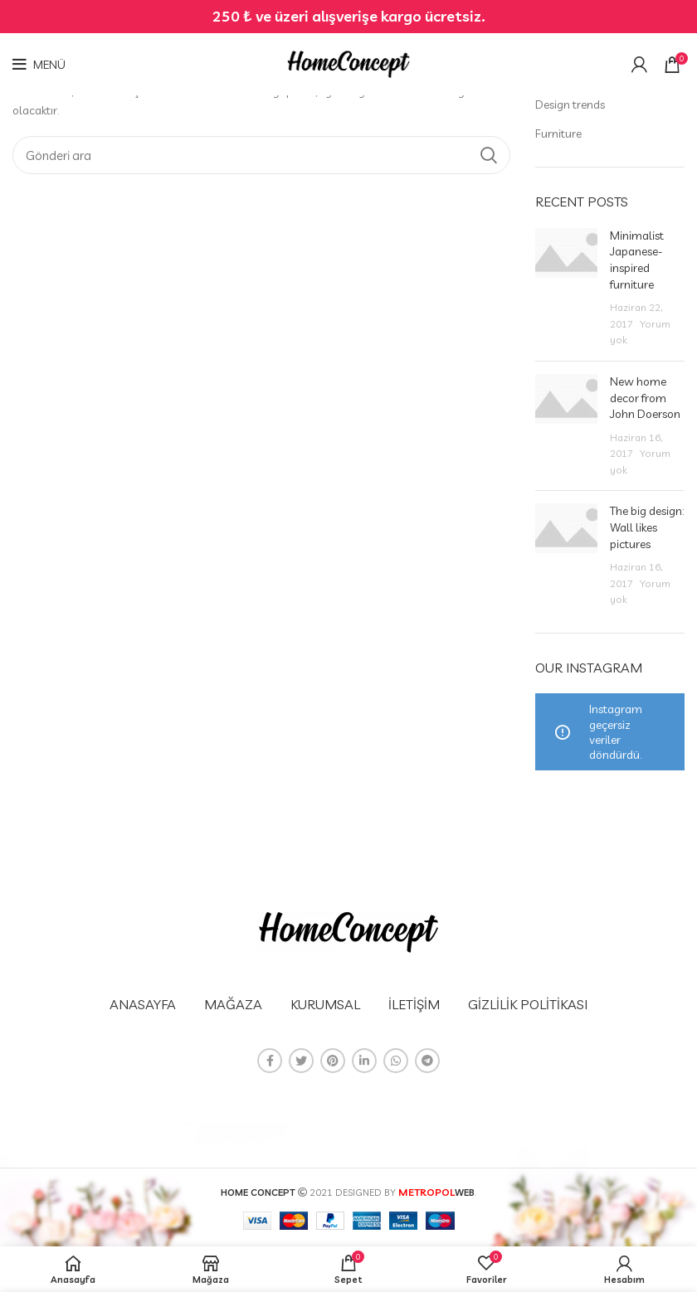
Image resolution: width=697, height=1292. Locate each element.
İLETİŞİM (414, 1004)
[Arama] (261, 155)
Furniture (558, 133)
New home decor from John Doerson (645, 397)
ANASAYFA (143, 1004)
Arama (488, 155)
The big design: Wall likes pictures (647, 527)
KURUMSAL (325, 1004)
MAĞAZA (233, 1004)
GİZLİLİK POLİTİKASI (527, 1004)
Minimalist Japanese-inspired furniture (637, 260)
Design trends (570, 104)
